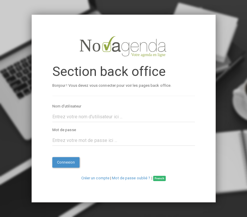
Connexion (66, 162)
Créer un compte (95, 178)
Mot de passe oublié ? (131, 178)
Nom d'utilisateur (67, 106)
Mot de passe (64, 130)
